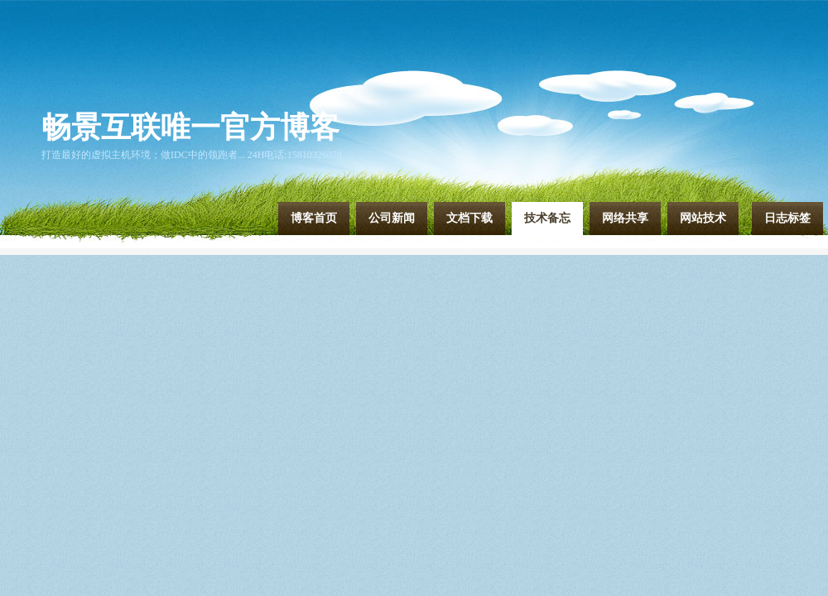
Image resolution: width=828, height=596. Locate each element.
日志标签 (787, 218)
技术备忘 (547, 218)
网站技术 (703, 218)
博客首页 (314, 218)
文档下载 (469, 218)
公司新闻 (391, 218)
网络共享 (625, 218)
